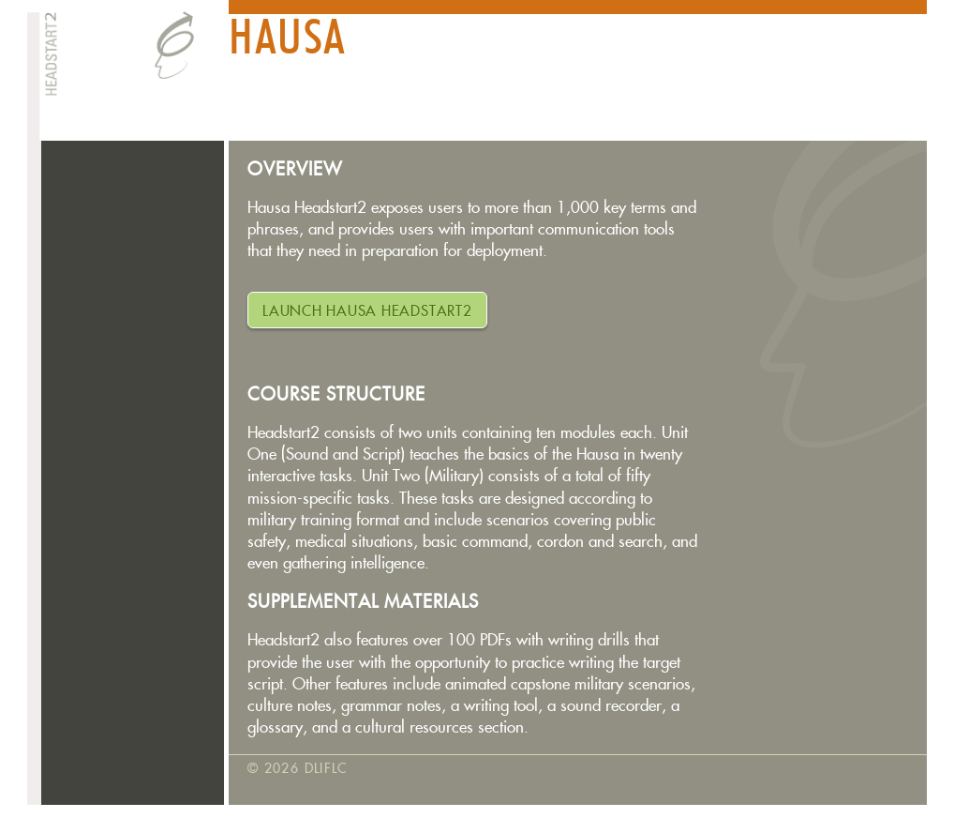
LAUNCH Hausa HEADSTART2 (367, 311)
